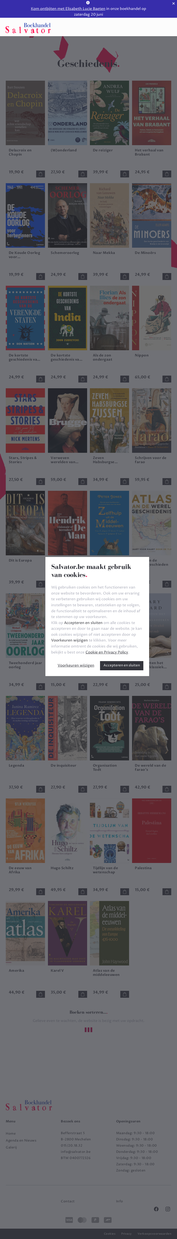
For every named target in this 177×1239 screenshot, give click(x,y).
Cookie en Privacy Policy (107, 652)
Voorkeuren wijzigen (76, 665)
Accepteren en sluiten (121, 665)
